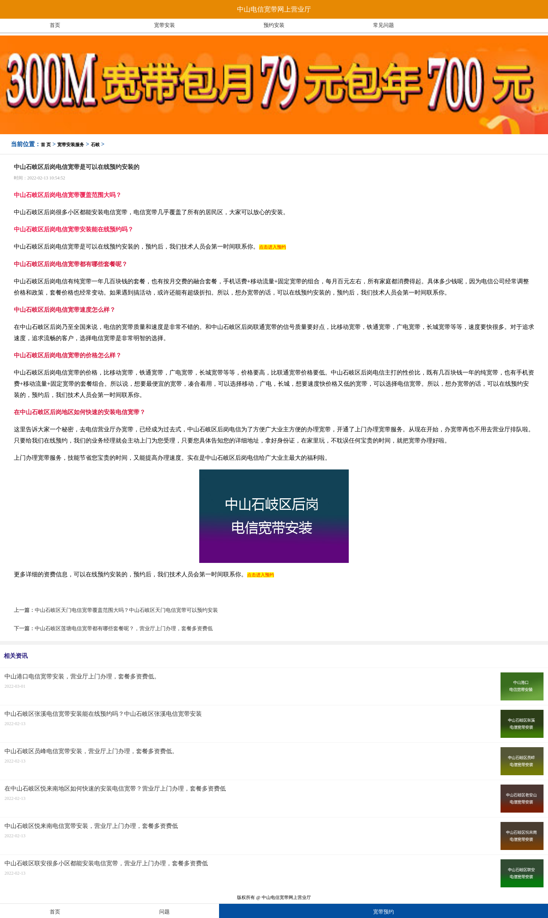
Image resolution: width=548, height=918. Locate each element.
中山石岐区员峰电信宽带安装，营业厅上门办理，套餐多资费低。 (91, 751)
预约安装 (274, 25)
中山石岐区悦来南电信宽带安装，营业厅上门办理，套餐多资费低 (91, 826)
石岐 (95, 144)
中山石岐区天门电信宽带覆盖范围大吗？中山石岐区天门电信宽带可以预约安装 (126, 610)
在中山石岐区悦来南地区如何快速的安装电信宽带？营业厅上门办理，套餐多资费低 (115, 788)
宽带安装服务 (70, 144)
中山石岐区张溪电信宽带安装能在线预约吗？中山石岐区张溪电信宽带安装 (103, 714)
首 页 (46, 144)
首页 (55, 25)
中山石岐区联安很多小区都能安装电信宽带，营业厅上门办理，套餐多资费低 (106, 863)
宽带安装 (164, 25)
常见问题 (383, 25)
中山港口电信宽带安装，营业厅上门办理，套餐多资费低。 (82, 676)
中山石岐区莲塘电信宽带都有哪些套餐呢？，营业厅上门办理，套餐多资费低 (124, 628)
